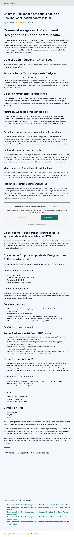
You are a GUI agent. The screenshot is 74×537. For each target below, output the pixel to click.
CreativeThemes (36, 534)
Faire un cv (31, 23)
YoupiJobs (9, 3)
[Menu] (69, 3)
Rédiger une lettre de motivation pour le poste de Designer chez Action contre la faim (38, 505)
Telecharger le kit (49, 217)
